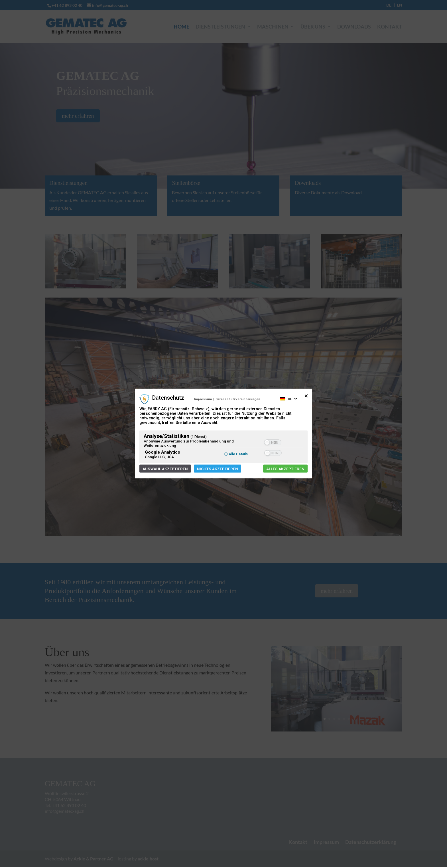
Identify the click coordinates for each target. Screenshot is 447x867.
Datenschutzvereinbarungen (238, 399)
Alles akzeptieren (285, 468)
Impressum (203, 399)
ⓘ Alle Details (236, 454)
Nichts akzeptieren (217, 468)
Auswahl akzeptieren (165, 468)
